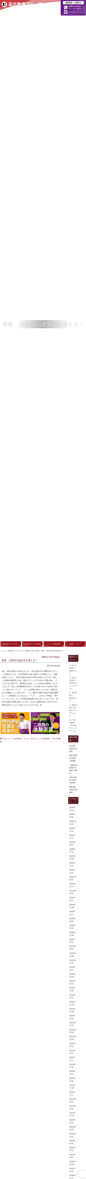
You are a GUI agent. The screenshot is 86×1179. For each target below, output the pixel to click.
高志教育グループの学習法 (32, 644)
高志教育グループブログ (16, 651)
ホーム (4, 651)
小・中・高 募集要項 (54, 644)
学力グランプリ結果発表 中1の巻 (45, 739)
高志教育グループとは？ (11, 644)
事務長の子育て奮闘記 (32, 651)
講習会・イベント (75, 644)
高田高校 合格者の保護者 (73, 748)
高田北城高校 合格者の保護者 (73, 758)
